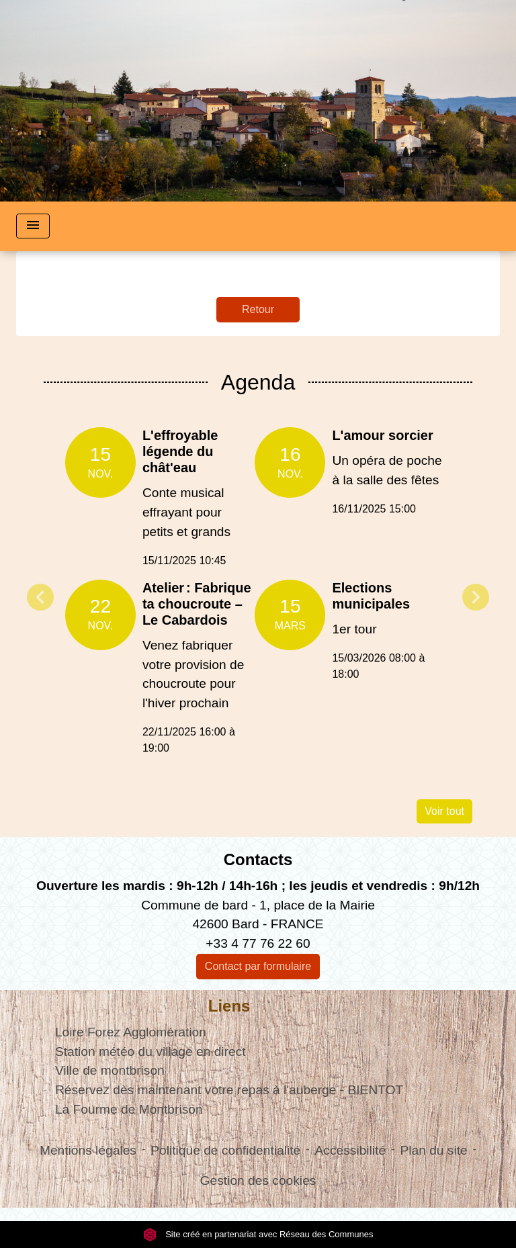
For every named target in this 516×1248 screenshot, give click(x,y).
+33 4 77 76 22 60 (258, 943)
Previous (40, 597)
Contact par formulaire (258, 966)
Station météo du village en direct (150, 1051)
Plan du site (433, 1150)
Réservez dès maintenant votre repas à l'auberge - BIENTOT (229, 1090)
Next (475, 597)
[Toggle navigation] (33, 226)
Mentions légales (88, 1150)
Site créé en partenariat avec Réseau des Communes (258, 1234)
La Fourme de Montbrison (129, 1109)
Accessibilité (350, 1150)
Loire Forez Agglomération (130, 1032)
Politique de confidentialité (225, 1150)
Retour (258, 309)
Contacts (258, 859)
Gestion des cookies (258, 1180)
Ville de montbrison (110, 1070)
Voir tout (444, 811)
